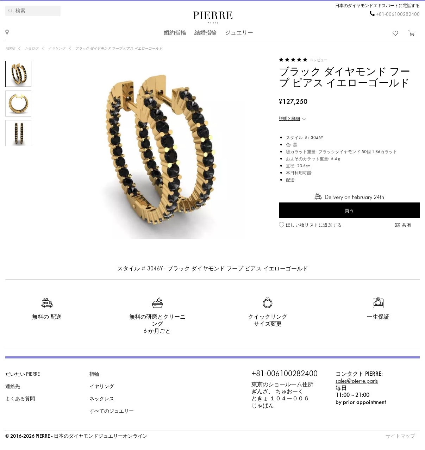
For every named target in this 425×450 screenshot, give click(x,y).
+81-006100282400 (398, 14)
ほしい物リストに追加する (314, 225)
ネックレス (101, 399)
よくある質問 (20, 399)
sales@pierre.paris (357, 381)
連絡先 (12, 387)
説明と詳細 (289, 119)
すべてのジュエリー (111, 411)
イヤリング (101, 387)
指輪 (94, 374)
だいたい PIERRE (22, 374)
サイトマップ (400, 436)
